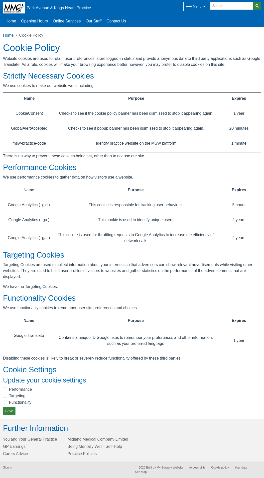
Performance (20, 389)
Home (10, 21)
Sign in (7, 467)
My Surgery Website (170, 467)
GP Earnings (14, 446)
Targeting (17, 396)
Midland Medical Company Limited (98, 439)
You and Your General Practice (30, 439)
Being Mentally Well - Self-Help (95, 446)
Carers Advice (15, 454)
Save (9, 411)
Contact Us (116, 21)
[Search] (232, 6)
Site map (141, 472)
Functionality (20, 402)
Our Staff (93, 21)
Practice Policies (82, 454)
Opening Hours (34, 21)
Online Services (67, 21)
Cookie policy (220, 467)
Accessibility (197, 467)
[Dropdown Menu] (195, 6)
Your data (241, 467)
